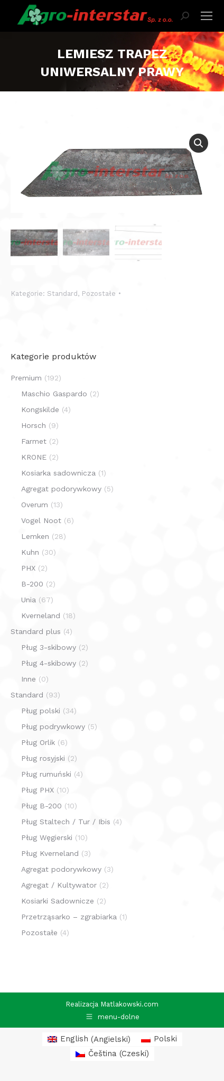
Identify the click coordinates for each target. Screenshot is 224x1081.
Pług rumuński (46, 774)
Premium (26, 378)
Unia (28, 599)
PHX (28, 568)
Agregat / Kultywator (59, 885)
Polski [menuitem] (165, 1038)
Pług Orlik (38, 742)
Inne (28, 679)
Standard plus (36, 631)
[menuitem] (89, 1039)
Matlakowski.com (129, 1004)
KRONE (33, 457)
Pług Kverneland (50, 853)
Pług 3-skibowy (48, 647)
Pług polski (40, 710)
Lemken (35, 536)
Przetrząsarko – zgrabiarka (69, 916)
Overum (34, 504)
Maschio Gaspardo (54, 393)
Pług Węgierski (46, 837)
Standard (62, 293)
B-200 (32, 584)
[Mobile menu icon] (206, 16)
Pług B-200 (41, 806)
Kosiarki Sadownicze (57, 901)
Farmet (33, 441)
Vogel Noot (41, 520)
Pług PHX (37, 790)
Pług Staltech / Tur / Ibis (65, 821)
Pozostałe (98, 293)
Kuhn (30, 552)
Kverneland (40, 615)
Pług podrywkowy (53, 726)
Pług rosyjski (43, 758)
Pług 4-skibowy (48, 663)
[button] (198, 143)
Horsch (33, 425)
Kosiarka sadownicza (58, 473)
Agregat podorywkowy (61, 488)
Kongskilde (40, 409)
